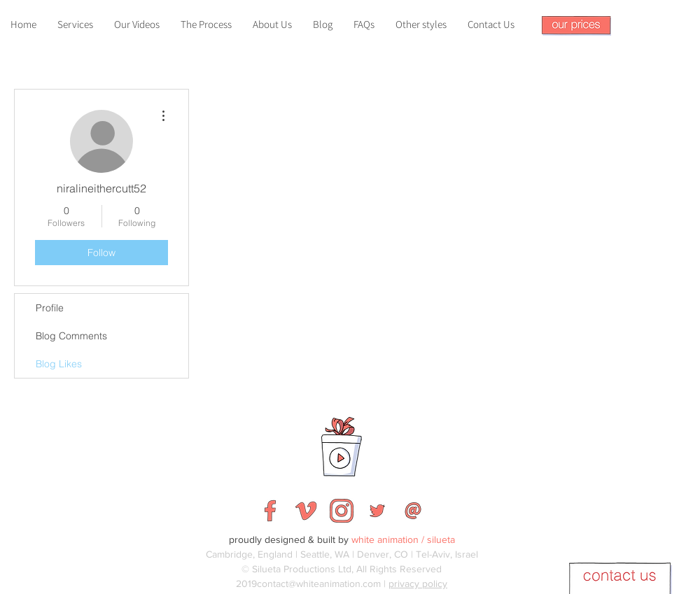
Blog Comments (71, 336)
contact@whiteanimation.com (319, 583)
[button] (576, 26)
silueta (441, 539)
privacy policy (417, 583)
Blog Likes (59, 364)
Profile (50, 308)
